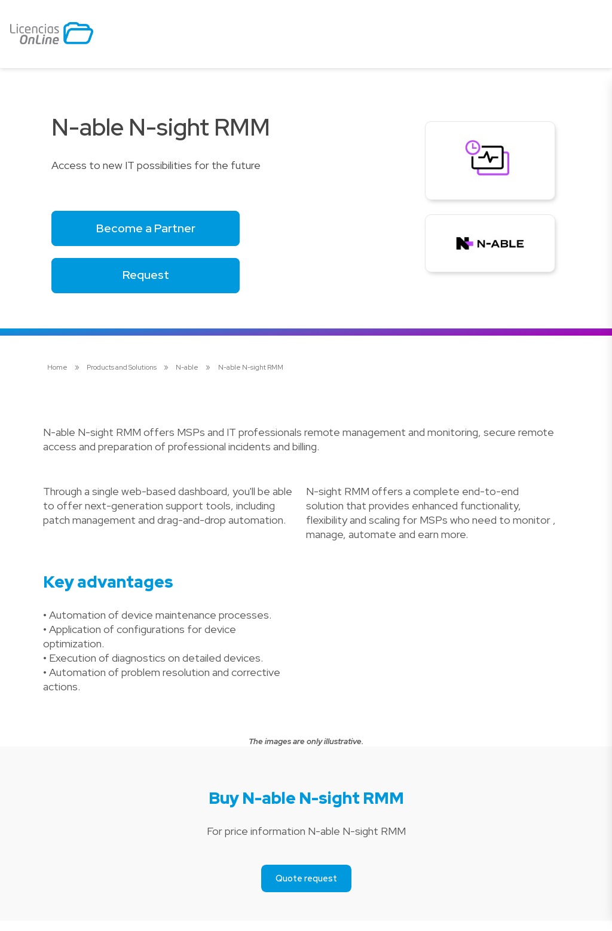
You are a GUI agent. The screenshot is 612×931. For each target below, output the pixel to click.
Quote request (306, 888)
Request (155, 282)
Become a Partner (155, 230)
